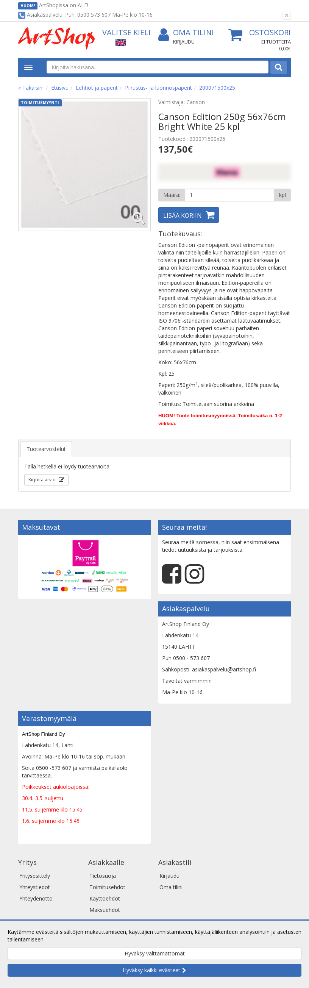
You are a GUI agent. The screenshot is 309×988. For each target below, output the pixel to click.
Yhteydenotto (36, 898)
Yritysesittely (34, 875)
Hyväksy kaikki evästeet (151, 970)
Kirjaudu (184, 41)
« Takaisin (30, 87)
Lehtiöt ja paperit (97, 87)
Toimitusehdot (107, 887)
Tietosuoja (102, 875)
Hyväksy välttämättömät (155, 953)
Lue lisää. (57, 939)
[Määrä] (230, 195)
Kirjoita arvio (42, 479)
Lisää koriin (182, 215)
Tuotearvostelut (46, 449)
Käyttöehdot (104, 898)
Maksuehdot (104, 909)
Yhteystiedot (34, 887)
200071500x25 (217, 87)
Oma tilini (186, 32)
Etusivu (60, 87)
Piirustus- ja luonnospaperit (158, 87)
